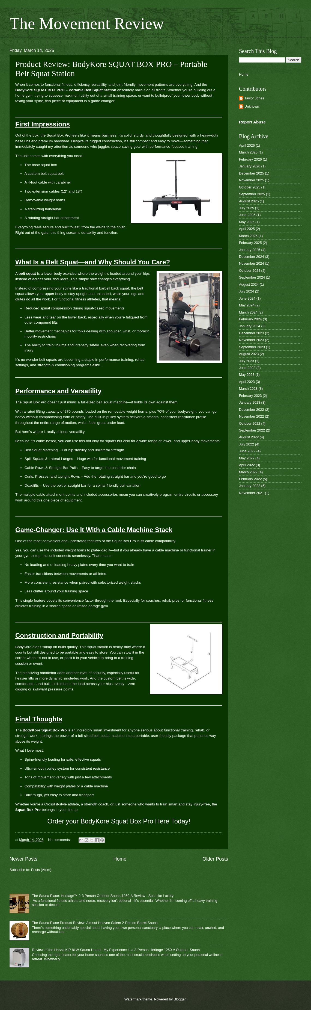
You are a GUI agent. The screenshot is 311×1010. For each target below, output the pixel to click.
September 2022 (252, 430)
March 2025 (248, 236)
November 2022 (251, 416)
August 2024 (249, 284)
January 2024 (249, 326)
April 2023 (247, 382)
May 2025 (247, 222)
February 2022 (250, 479)
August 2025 (249, 201)
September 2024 (252, 277)
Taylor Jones (254, 98)
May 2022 (247, 458)
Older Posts (215, 859)
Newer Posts (23, 859)
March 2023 (248, 388)
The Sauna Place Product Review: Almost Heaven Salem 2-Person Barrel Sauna (95, 923)
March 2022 (248, 472)
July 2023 (246, 361)
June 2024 (247, 298)
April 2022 (247, 465)
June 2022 (247, 451)
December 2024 (251, 257)
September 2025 (252, 194)
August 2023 (249, 354)
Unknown (251, 106)
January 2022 (249, 486)
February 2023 (250, 396)
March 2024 (248, 312)
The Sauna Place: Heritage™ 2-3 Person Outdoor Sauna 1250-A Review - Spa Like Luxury (103, 896)
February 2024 (250, 319)
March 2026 (248, 152)
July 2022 (246, 444)
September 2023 (252, 347)
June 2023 (247, 368)
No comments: (60, 840)
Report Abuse (252, 122)
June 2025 (247, 215)
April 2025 (247, 229)
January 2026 (249, 166)
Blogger (180, 999)
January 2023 (249, 402)
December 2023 (251, 333)
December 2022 (251, 409)
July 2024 (246, 291)
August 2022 (249, 437)
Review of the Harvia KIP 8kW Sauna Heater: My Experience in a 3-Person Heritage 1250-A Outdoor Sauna (116, 950)
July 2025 (246, 208)
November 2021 (251, 493)
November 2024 (251, 263)
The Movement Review (87, 23)
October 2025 (249, 187)
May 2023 (247, 375)
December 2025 (251, 173)
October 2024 (249, 270)
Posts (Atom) (41, 870)
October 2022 (249, 423)
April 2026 (247, 145)
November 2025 (251, 180)
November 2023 (251, 340)
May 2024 (247, 305)
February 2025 (250, 243)
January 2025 (249, 250)
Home (119, 859)
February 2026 (250, 159)
